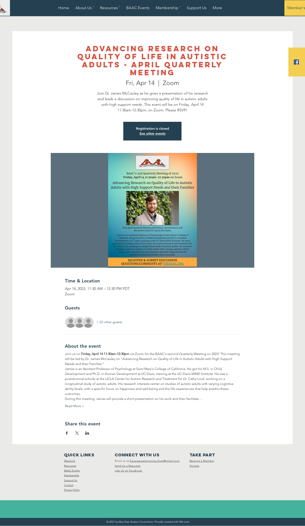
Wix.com (184, 521)
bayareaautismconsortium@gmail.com (154, 460)
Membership (71, 475)
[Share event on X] (77, 433)
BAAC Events (72, 470)
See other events (152, 134)
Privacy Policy (72, 490)
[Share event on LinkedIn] (87, 433)
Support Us (70, 480)
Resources (70, 465)
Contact (68, 485)
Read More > (74, 406)
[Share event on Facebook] (67, 433)
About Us (69, 460)
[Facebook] (296, 62)
